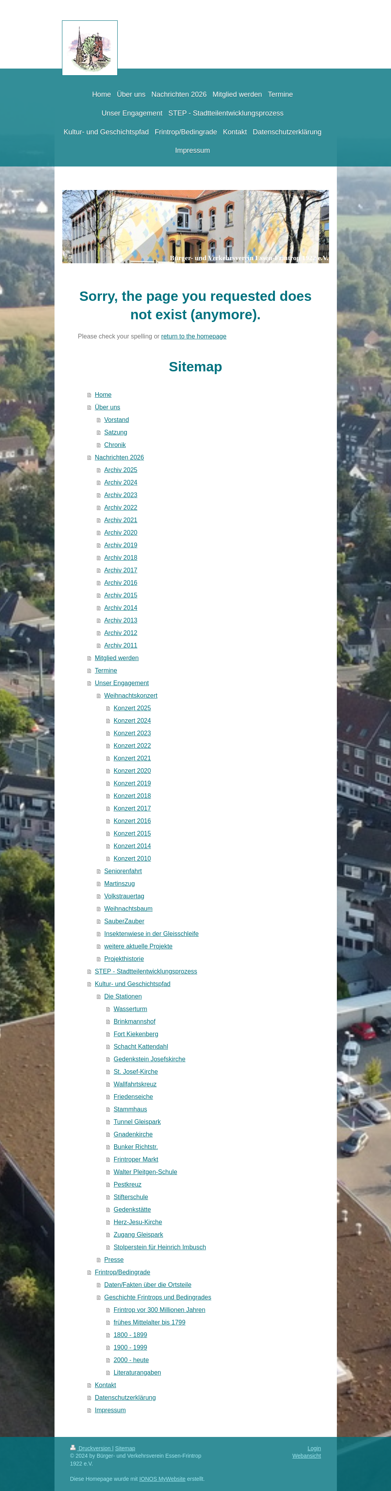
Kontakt (105, 1385)
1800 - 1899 (130, 1335)
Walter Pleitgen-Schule (145, 1172)
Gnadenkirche (133, 1134)
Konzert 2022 (132, 745)
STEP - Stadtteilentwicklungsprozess (146, 971)
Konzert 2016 (132, 821)
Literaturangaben (137, 1372)
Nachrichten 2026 (119, 457)
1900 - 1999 (130, 1347)
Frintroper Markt (136, 1159)
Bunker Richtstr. (136, 1147)
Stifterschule (131, 1197)
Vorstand (116, 419)
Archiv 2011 (121, 645)
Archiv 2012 (121, 633)
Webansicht (307, 1456)
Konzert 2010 (132, 858)
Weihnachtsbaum (128, 908)
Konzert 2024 (132, 720)
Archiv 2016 (121, 582)
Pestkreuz (128, 1184)
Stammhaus (130, 1109)
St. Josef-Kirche (136, 1071)
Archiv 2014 (121, 607)
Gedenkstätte (132, 1209)
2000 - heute (131, 1360)
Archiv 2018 (121, 557)
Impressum (110, 1410)
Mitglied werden (117, 658)
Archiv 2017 (121, 570)
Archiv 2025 (121, 470)
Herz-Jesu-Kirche (138, 1222)
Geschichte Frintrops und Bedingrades (157, 1297)
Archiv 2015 (121, 595)
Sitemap (125, 1448)
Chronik (115, 445)
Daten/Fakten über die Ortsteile (147, 1284)
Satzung (115, 432)
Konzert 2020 (132, 770)
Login (314, 1448)
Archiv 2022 (121, 507)
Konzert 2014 (132, 846)
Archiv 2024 (121, 482)
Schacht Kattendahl (141, 1046)
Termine (106, 670)
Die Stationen (123, 996)
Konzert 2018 (132, 796)
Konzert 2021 (132, 758)
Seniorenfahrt (123, 871)
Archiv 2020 (121, 532)
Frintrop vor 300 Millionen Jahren (160, 1309)
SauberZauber (124, 921)
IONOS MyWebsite (162, 1479)
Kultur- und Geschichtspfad (133, 984)
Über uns (107, 407)
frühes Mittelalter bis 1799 (149, 1322)
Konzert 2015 (132, 833)
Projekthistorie (124, 958)
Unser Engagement (122, 683)
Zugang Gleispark (138, 1234)
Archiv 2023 (121, 495)
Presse (114, 1259)
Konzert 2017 (132, 808)
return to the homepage (193, 336)
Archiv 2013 (121, 620)
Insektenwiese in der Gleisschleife (151, 933)
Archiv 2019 (121, 545)
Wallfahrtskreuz (135, 1084)
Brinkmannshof (135, 1021)
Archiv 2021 (121, 520)
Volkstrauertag (124, 896)
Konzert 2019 (132, 783)
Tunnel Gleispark (137, 1121)
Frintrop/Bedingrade (122, 1272)
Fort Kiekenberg (136, 1034)
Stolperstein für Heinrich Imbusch (160, 1247)
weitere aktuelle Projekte (138, 946)
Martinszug (119, 883)
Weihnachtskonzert (131, 695)
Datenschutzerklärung (125, 1397)
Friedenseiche (133, 1096)
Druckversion (91, 1448)
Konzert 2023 (132, 733)
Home (103, 394)
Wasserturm (130, 1009)
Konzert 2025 (132, 708)
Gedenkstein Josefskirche (149, 1059)
